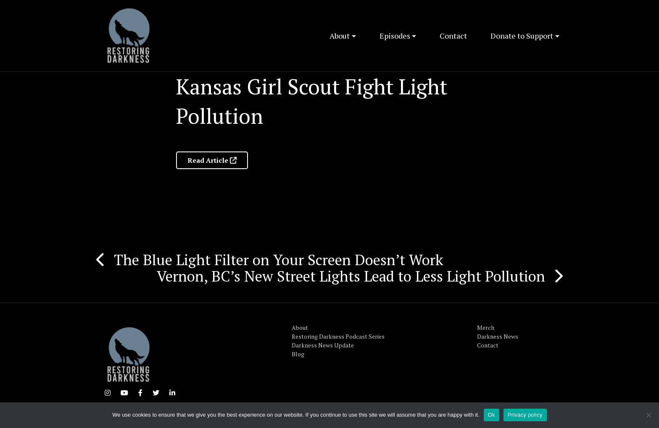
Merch (485, 327)
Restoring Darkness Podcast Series (338, 336)
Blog (298, 354)
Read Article (212, 160)
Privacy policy (525, 415)
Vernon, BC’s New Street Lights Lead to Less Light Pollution (351, 276)
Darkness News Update (323, 345)
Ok (491, 415)
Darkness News (497, 336)
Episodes (395, 36)
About (340, 36)
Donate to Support (521, 36)
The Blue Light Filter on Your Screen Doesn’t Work (278, 259)
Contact (453, 36)
